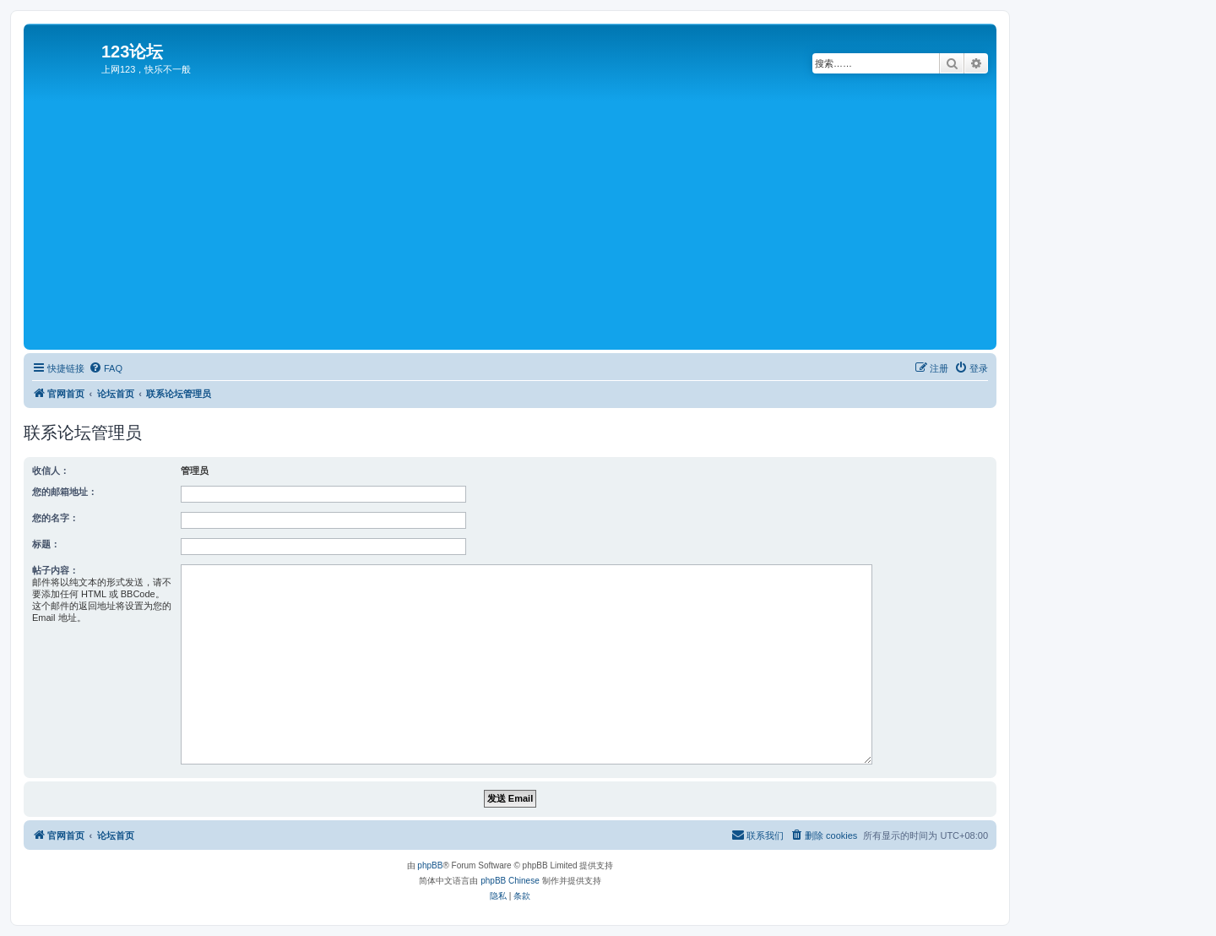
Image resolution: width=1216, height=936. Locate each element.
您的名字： (55, 518)
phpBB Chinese (510, 880)
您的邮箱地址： (64, 492)
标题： (46, 544)
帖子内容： (55, 570)
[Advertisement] (534, 219)
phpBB (429, 865)
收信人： (50, 470)
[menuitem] (105, 368)
